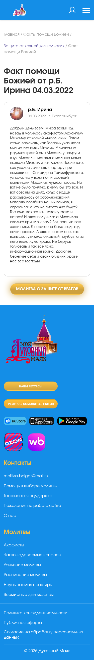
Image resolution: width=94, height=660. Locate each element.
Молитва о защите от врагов (47, 289)
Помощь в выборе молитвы (30, 486)
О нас (10, 516)
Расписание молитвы (25, 575)
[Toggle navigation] (86, 11)
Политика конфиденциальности (35, 613)
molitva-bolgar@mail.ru (26, 476)
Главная (12, 34)
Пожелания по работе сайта (32, 506)
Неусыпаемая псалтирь (28, 585)
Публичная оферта (23, 623)
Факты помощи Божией (46, 34)
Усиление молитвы (22, 565)
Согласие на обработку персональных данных (43, 634)
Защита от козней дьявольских (34, 46)
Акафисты (14, 545)
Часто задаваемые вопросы (32, 555)
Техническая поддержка (28, 496)
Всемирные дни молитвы (29, 595)
